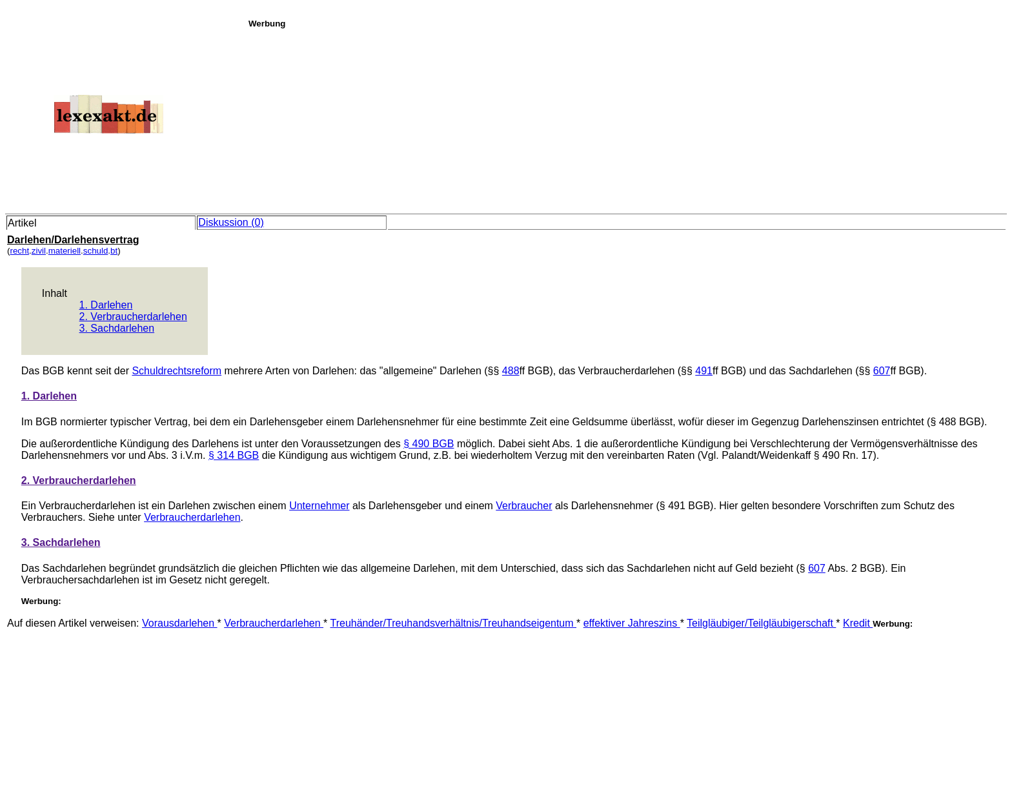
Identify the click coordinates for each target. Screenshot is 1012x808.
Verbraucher (524, 505)
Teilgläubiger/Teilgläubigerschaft (761, 623)
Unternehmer (319, 505)
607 (882, 370)
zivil (39, 251)
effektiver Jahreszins (631, 623)
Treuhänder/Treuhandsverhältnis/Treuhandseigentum (453, 623)
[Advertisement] (626, 118)
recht (19, 251)
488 (511, 370)
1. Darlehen (106, 304)
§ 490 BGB (428, 443)
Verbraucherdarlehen (192, 517)
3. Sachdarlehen (117, 328)
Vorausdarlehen (180, 623)
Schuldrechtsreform (176, 370)
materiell (64, 251)
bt (113, 251)
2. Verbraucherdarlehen (133, 316)
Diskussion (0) (230, 222)
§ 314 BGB (233, 455)
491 (704, 370)
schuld (95, 251)
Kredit (858, 623)
